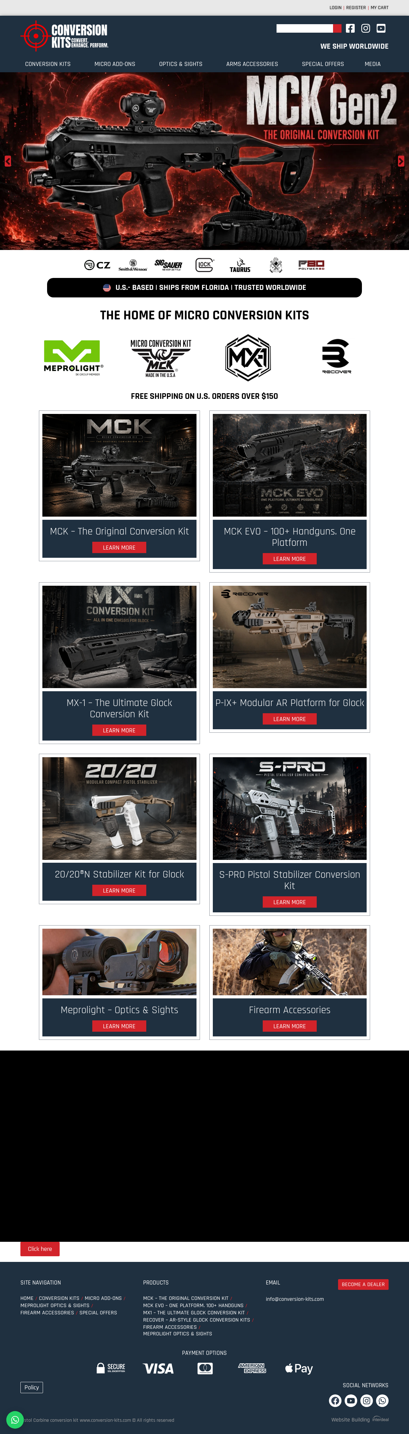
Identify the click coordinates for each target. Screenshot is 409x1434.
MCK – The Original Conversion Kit (119, 538)
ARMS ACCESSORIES (253, 64)
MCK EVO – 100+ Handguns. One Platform (290, 538)
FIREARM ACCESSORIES (47, 1317)
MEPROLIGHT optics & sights (54, 1309)
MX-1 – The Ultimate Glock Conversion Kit (119, 712)
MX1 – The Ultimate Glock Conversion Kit (194, 1317)
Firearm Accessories (289, 1019)
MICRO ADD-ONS (116, 64)
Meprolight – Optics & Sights (119, 1019)
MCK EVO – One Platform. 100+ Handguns (193, 1309)
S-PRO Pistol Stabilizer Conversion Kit (289, 887)
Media (374, 64)
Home (27, 1302)
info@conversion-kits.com (295, 1303)
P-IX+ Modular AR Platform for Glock (289, 712)
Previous (8, 160)
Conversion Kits (49, 64)
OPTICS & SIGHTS (182, 64)
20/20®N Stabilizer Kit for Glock (119, 880)
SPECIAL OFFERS (323, 64)
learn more (119, 562)
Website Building (350, 1423)
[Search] (337, 28)
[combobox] (305, 28)
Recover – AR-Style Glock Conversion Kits (196, 1324)
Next (401, 160)
